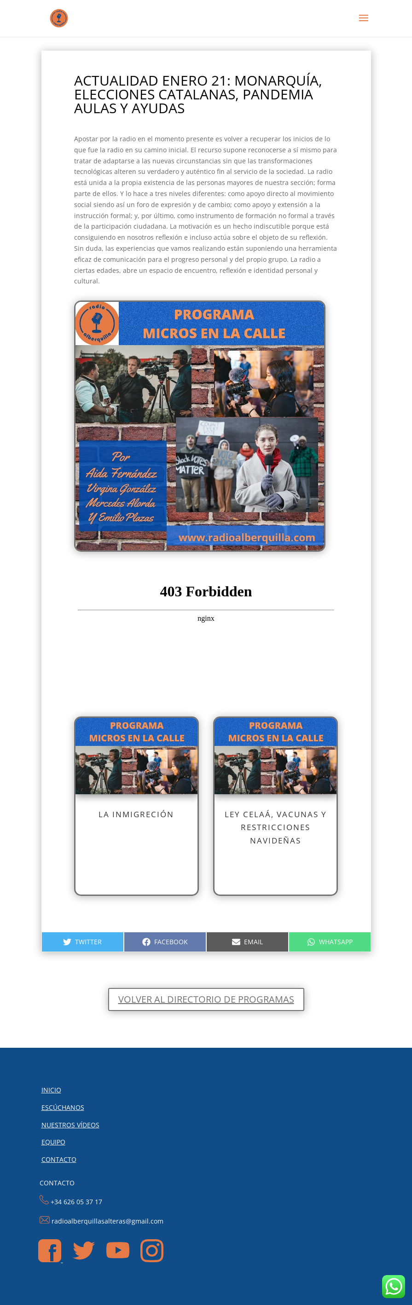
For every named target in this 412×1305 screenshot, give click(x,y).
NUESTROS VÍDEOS (70, 1124)
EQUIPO (53, 1142)
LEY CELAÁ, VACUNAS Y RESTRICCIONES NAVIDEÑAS (276, 827)
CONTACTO (58, 1159)
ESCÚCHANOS (62, 1107)
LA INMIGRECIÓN (136, 814)
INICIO (51, 1090)
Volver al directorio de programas (206, 999)
